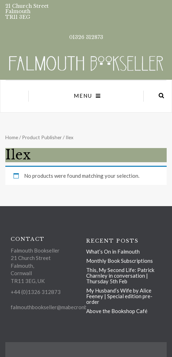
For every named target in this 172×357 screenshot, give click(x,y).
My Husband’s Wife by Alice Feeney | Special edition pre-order (119, 296)
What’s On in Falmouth (113, 251)
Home (11, 137)
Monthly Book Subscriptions (119, 260)
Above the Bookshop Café (117, 311)
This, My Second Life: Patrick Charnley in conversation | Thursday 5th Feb (120, 275)
